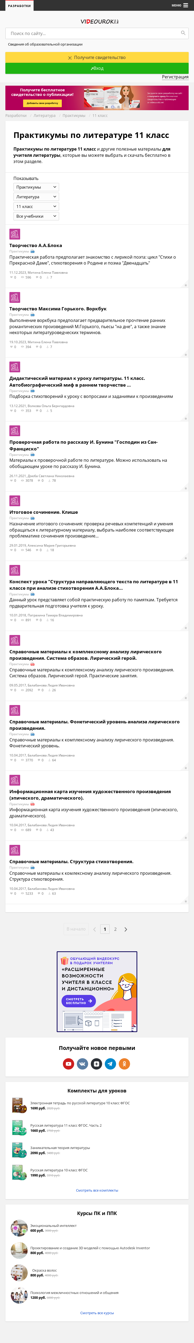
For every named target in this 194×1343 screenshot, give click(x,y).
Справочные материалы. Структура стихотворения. (71, 861)
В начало (76, 929)
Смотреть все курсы (97, 1312)
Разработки (19, 6)
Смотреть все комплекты (97, 1190)
